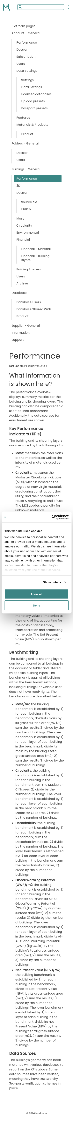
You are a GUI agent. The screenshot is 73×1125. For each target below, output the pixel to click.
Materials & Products (32, 124)
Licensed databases (36, 94)
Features (23, 117)
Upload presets (33, 101)
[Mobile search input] (40, 7)
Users (20, 63)
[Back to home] (7, 7)
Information (20, 332)
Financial (23, 239)
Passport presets (34, 108)
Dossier (22, 49)
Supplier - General (25, 325)
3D (18, 185)
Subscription (25, 56)
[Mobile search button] (20, 7)
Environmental (27, 232)
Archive (22, 283)
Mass (20, 218)
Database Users (28, 302)
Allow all (36, 594)
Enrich (26, 209)
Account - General (25, 33)
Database (19, 293)
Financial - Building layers (35, 258)
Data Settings (26, 70)
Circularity (24, 225)
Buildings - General (25, 169)
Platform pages (23, 26)
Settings (27, 80)
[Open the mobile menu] (68, 7)
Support (17, 339)
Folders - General (25, 143)
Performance (26, 42)
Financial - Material (36, 249)
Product (27, 134)
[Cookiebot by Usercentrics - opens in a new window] (52, 517)
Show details (52, 582)
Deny (36, 605)
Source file (29, 202)
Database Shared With (33, 309)
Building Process (28, 269)
